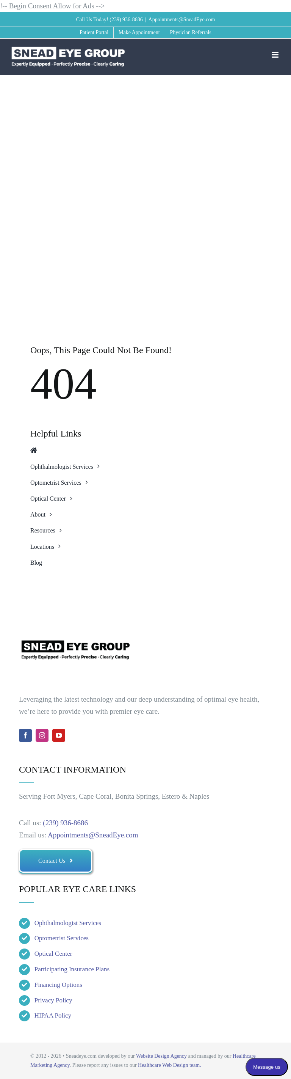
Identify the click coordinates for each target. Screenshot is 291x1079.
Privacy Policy (53, 1000)
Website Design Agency (161, 1056)
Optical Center (53, 953)
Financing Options (58, 984)
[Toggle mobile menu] (276, 55)
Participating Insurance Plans (72, 969)
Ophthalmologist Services (67, 923)
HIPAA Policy (52, 1015)
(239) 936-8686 (126, 19)
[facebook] (25, 735)
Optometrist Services (61, 938)
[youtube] (58, 735)
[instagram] (42, 735)
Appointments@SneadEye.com (182, 19)
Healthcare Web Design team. (169, 1065)
